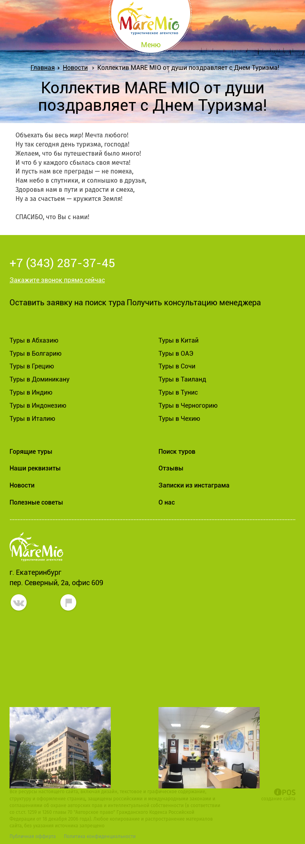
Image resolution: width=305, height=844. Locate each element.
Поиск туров (176, 451)
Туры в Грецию (32, 366)
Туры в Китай (178, 340)
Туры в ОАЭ (175, 353)
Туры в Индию (31, 392)
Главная (44, 67)
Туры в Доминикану (39, 379)
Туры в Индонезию (38, 405)
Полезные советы (36, 502)
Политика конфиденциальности (99, 836)
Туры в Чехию (179, 418)
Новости (75, 67)
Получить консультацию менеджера (194, 302)
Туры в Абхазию (34, 340)
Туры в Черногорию (188, 405)
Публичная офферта (33, 836)
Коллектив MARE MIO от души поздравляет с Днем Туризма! (188, 67)
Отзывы (170, 468)
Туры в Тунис (178, 392)
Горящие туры (31, 451)
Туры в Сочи (176, 366)
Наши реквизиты (35, 468)
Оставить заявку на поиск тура (67, 302)
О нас (166, 502)
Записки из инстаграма (194, 485)
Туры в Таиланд (182, 379)
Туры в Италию (32, 418)
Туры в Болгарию (36, 353)
